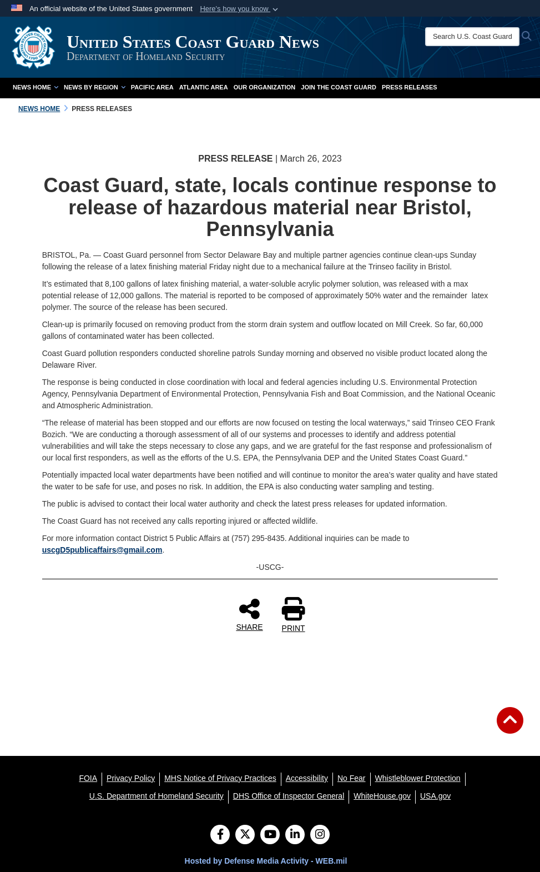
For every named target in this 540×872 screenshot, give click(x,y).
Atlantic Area (203, 87)
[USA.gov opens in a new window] (435, 795)
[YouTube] (270, 835)
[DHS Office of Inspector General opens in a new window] (289, 795)
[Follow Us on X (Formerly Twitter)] (245, 835)
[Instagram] (320, 835)
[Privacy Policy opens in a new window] (131, 778)
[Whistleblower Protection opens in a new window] (418, 778)
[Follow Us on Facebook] (220, 835)
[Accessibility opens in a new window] (307, 778)
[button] (240, 8)
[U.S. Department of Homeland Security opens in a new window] (156, 795)
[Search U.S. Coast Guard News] (472, 36)
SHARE (249, 614)
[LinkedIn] (295, 835)
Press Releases (409, 87)
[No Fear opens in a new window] (351, 778)
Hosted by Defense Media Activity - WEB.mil (266, 860)
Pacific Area (152, 87)
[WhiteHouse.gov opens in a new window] (382, 795)
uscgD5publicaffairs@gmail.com (102, 549)
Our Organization (265, 87)
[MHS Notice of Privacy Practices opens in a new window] (220, 778)
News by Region (94, 87)
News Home (35, 87)
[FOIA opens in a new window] (88, 778)
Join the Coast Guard (338, 87)
